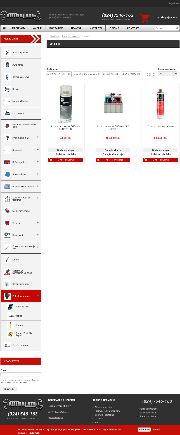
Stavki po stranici (167, 69)
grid (149, 74)
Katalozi (96, 28)
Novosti (76, 28)
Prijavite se (174, 3)
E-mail (4, 370)
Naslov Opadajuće (89, 74)
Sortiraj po (52, 69)
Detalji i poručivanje (66, 160)
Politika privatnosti (149, 409)
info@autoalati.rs (55, 418)
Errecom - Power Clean (160, 126)
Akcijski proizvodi (103, 407)
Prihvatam (144, 429)
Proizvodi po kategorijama (108, 411)
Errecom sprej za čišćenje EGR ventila (65, 127)
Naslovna (4, 28)
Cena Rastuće (111, 74)
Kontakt (133, 28)
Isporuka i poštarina (104, 415)
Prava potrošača (148, 416)
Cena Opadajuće (131, 74)
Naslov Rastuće (61, 74)
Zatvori (156, 429)
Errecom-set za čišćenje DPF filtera (113, 127)
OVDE (36, 433)
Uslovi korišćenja (148, 412)
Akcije (37, 28)
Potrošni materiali (71, 36)
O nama (114, 28)
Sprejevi (86, 36)
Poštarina (56, 28)
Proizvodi (18, 28)
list (154, 74)
